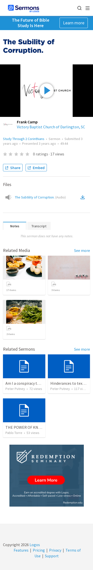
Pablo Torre (13, 432)
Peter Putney (15, 388)
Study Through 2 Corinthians (23, 139)
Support (52, 555)
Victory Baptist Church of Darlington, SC (51, 126)
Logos (34, 544)
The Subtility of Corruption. (40, 197)
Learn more (73, 23)
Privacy (55, 550)
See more (82, 250)
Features (21, 550)
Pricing (39, 550)
